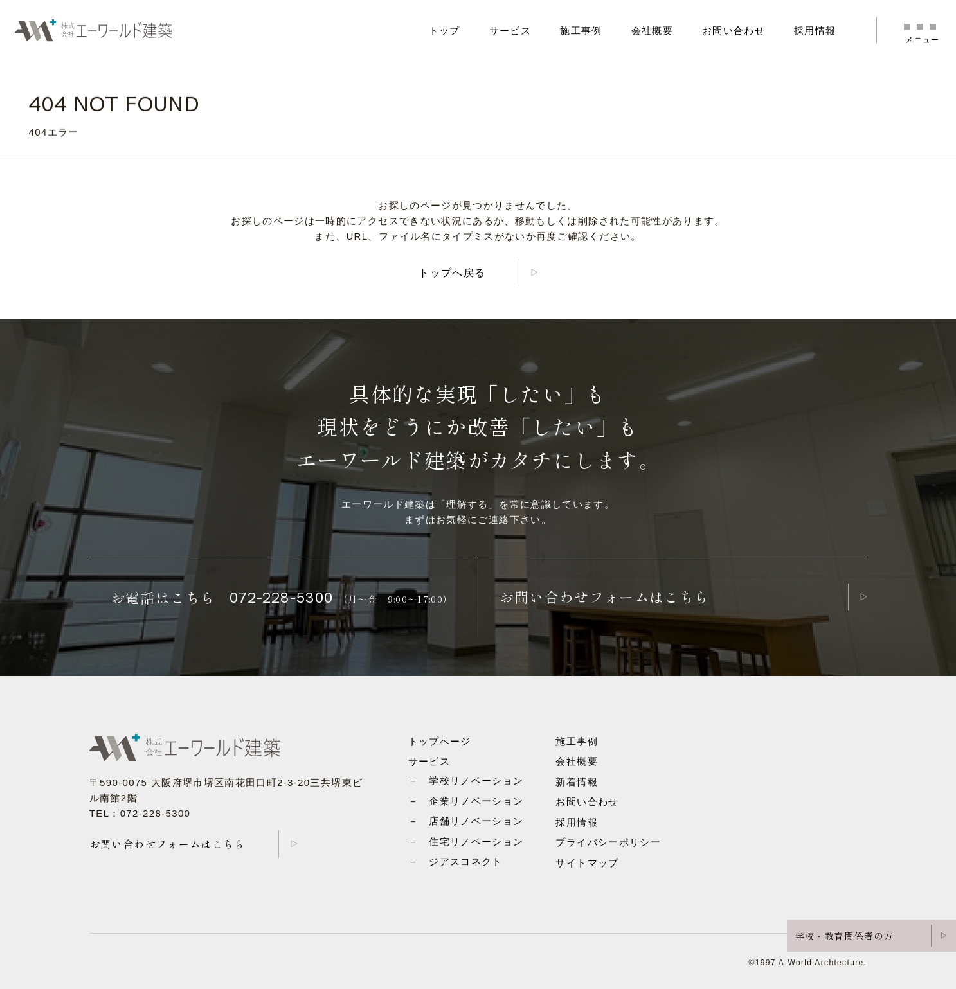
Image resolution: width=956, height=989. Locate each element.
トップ (444, 30)
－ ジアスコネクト (455, 861)
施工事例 (581, 30)
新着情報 (576, 781)
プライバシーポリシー (608, 842)
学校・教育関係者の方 (844, 935)
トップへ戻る (452, 272)
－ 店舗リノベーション (466, 820)
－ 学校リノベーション (466, 780)
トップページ (439, 741)
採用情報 (815, 30)
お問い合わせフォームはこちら (605, 596)
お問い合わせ (733, 30)
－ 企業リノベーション (466, 801)
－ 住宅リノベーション (466, 841)
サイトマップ (586, 862)
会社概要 (652, 30)
